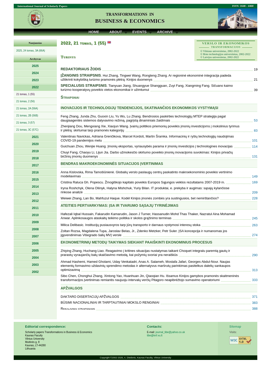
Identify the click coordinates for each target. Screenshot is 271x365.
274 (255, 235)
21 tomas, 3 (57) (25, 122)
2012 (35, 201)
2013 (35, 194)
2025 (35, 66)
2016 (35, 172)
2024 (35, 73)
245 (255, 218)
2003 (35, 265)
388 (255, 308)
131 (255, 156)
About (115, 32)
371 (255, 297)
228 (255, 198)
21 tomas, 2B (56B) (27, 115)
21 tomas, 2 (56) (25, 101)
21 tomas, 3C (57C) (27, 129)
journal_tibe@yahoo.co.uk (170, 332)
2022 (35, 87)
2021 (35, 137)
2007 (35, 236)
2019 (35, 151)
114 (255, 146)
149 (255, 176)
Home (94, 32)
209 (255, 192)
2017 (35, 165)
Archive (165, 32)
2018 (35, 158)
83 (256, 130)
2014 (35, 186)
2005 (35, 250)
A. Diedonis (130, 357)
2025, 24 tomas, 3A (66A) (30, 50)
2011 (35, 208)
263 (255, 225)
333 (255, 280)
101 (255, 140)
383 (255, 303)
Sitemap (235, 326)
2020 (35, 144)
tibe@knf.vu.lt (154, 335)
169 (255, 182)
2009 (35, 222)
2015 (35, 179)
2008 (35, 229)
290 (255, 255)
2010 (35, 215)
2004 (35, 257)
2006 (35, 243)
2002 (35, 272)
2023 (35, 80)
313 (255, 270)
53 (256, 120)
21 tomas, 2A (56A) (27, 108)
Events (139, 32)
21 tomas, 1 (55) (25, 94)
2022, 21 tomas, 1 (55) (83, 43)
